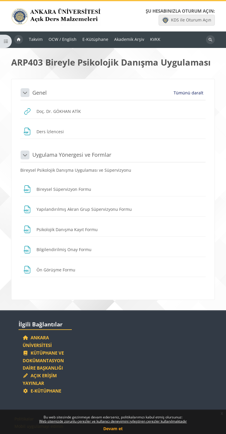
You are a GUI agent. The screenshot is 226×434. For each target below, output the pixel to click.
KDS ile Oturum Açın (186, 20)
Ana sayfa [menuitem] (18, 39)
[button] (25, 92)
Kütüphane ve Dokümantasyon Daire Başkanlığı (43, 360)
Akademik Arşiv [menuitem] (129, 39)
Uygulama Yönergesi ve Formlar (71, 154)
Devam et (113, 428)
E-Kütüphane (42, 391)
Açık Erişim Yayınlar (40, 379)
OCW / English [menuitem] (63, 39)
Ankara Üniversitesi (37, 341)
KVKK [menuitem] (155, 39)
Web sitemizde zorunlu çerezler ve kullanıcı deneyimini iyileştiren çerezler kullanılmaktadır (113, 421)
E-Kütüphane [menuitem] (95, 39)
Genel (39, 92)
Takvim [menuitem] (36, 39)
